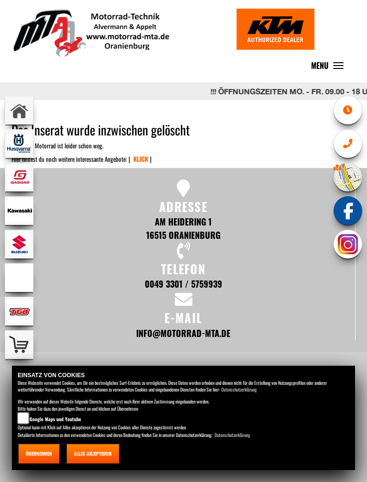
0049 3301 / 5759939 (183, 283)
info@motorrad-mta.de (183, 332)
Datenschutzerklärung (239, 389)
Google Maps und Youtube (55, 419)
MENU (329, 68)
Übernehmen (39, 453)
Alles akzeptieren (93, 453)
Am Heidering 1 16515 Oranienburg (183, 228)
